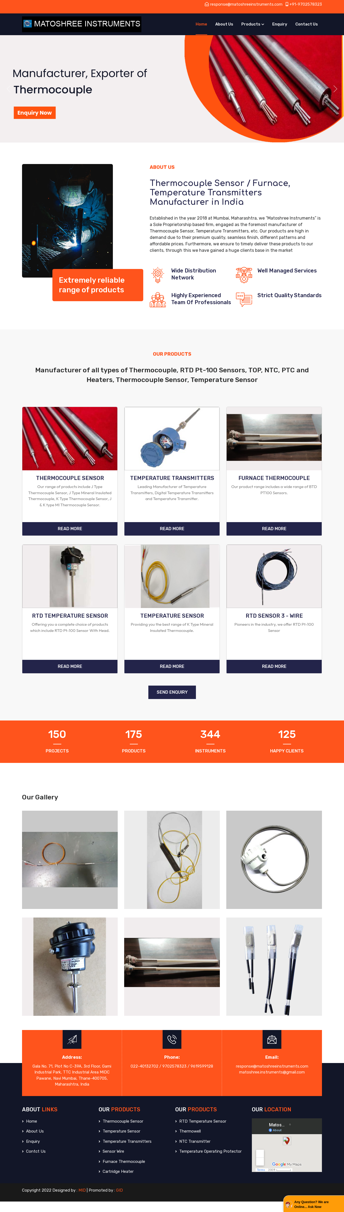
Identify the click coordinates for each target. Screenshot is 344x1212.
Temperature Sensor (119, 1141)
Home (201, 24)
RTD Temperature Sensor (200, 1131)
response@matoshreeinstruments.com (243, 4)
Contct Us (34, 1161)
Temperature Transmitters (125, 1151)
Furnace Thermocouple (122, 1171)
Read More (70, 533)
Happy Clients (287, 761)
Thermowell (188, 1141)
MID (82, 1200)
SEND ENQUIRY (172, 702)
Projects (57, 761)
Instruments (210, 761)
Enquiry (279, 24)
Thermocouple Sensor (121, 1131)
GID (119, 1200)
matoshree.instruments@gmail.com (272, 1082)
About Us (224, 24)
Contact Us (306, 24)
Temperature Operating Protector (208, 1161)
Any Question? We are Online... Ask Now (311, 1204)
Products (250, 24)
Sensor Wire (111, 1161)
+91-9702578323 (304, 4)
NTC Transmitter (192, 1151)
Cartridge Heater (116, 1182)
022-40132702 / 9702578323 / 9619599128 (172, 1076)
